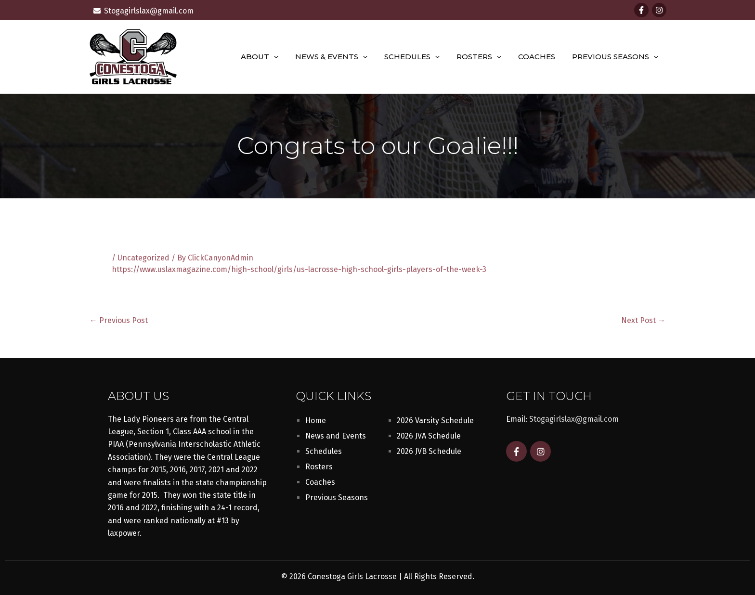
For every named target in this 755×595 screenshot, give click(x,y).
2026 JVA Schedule (429, 435)
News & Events (342, 57)
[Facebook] (641, 10)
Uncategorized (143, 257)
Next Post (643, 320)
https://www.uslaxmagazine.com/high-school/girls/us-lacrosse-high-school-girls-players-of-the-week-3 (299, 269)
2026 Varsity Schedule (435, 420)
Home (315, 420)
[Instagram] (659, 10)
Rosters (484, 57)
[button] (286, 57)
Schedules (420, 57)
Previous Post (119, 320)
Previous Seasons (616, 57)
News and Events (335, 435)
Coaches (540, 56)
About (272, 57)
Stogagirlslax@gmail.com (574, 419)
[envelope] (143, 10)
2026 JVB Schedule (429, 451)
